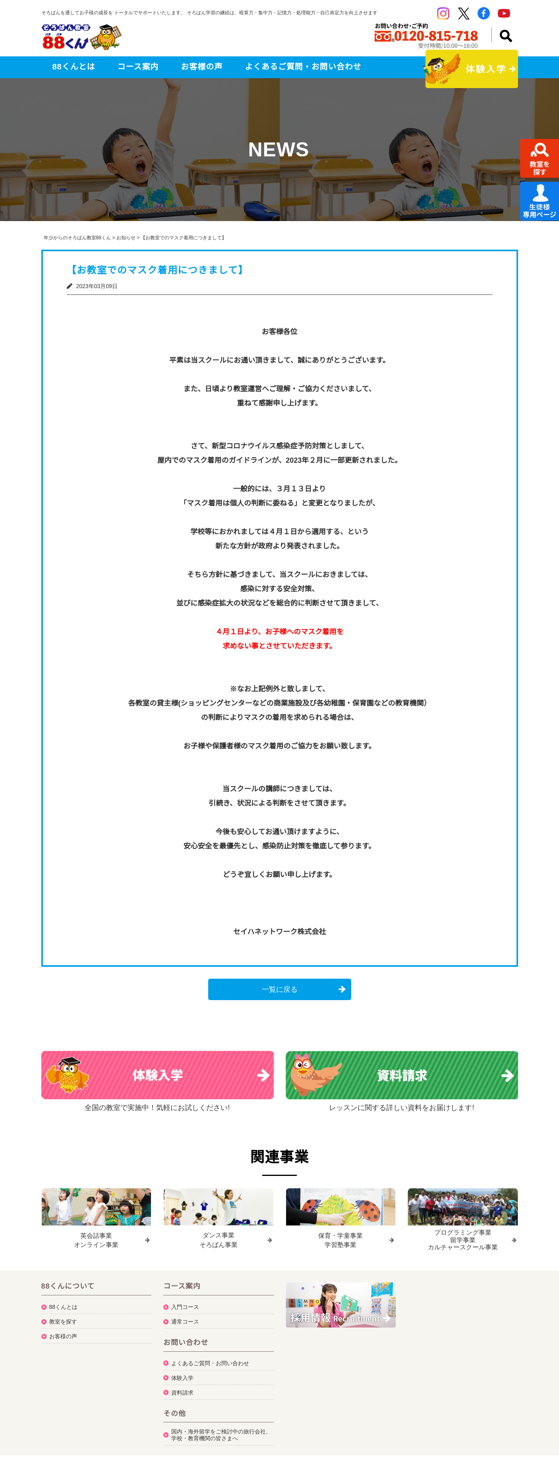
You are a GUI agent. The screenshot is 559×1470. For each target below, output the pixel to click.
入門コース (185, 1304)
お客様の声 (201, 66)
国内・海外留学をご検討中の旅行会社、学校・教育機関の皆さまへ (221, 1431)
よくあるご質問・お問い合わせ (303, 66)
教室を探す (63, 1318)
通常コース (185, 1318)
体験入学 (182, 1375)
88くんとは (73, 66)
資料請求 (182, 1389)
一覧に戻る (280, 989)
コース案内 (138, 66)
